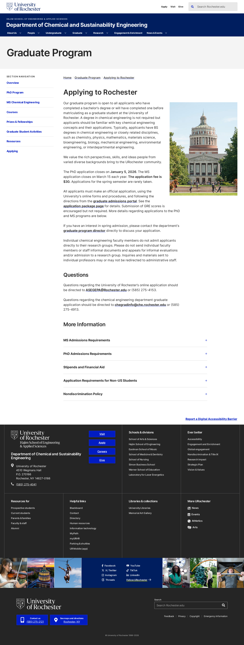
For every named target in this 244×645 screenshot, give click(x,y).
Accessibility (195, 439)
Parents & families (21, 518)
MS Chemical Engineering (23, 102)
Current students (20, 513)
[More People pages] (39, 33)
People (31, 32)
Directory (75, 518)
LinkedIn (133, 575)
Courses (12, 112)
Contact (74, 513)
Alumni (15, 528)
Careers (102, 451)
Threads (108, 579)
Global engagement (198, 449)
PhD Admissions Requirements (135, 353)
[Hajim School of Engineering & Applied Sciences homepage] (35, 439)
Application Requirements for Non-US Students (135, 380)
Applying (12, 151)
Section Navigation (21, 76)
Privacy (181, 616)
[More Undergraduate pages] (65, 33)
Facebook (109, 565)
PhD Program (15, 92)
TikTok (131, 570)
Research (98, 32)
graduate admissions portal (115, 201)
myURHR (74, 538)
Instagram (109, 575)
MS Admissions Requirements (135, 340)
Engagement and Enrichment (204, 444)
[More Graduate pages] (86, 33)
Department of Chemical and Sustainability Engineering (76, 25)
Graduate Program (87, 78)
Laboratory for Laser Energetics (146, 474)
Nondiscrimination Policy (135, 394)
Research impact (197, 459)
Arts (193, 527)
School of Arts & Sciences (143, 439)
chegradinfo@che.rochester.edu (140, 304)
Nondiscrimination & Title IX (203, 454)
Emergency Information (216, 616)
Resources (14, 141)
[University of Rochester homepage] (23, 7)
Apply (164, 6)
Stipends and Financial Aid (135, 367)
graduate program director (84, 230)
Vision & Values (196, 469)
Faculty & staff (19, 523)
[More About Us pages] (20, 33)
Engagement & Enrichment (128, 32)
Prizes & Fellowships (20, 122)
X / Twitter (109, 570)
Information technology (83, 528)
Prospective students (23, 508)
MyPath (74, 533)
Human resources (80, 523)
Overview (13, 83)
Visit (172, 6)
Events (194, 514)
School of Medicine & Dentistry (146, 454)
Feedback (169, 616)
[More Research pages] (107, 33)
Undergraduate (54, 32)
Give (180, 6)
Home (67, 78)
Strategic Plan (195, 464)
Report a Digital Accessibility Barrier (211, 419)
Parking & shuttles (80, 543)
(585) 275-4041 (26, 484)
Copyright (195, 616)
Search (157, 600)
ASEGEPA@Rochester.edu (106, 290)
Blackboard (76, 508)
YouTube (133, 565)
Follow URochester (138, 579)
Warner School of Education (144, 469)
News (193, 508)
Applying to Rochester (119, 78)
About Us (12, 32)
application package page (83, 206)
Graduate (77, 32)
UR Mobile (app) (79, 548)
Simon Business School (142, 464)
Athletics (195, 521)
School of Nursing (139, 459)
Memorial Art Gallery (140, 513)
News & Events (154, 32)
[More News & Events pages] (166, 33)
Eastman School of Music (143, 449)
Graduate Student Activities (24, 131)
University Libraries (139, 508)
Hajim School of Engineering (144, 444)
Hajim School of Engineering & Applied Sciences (37, 19)
